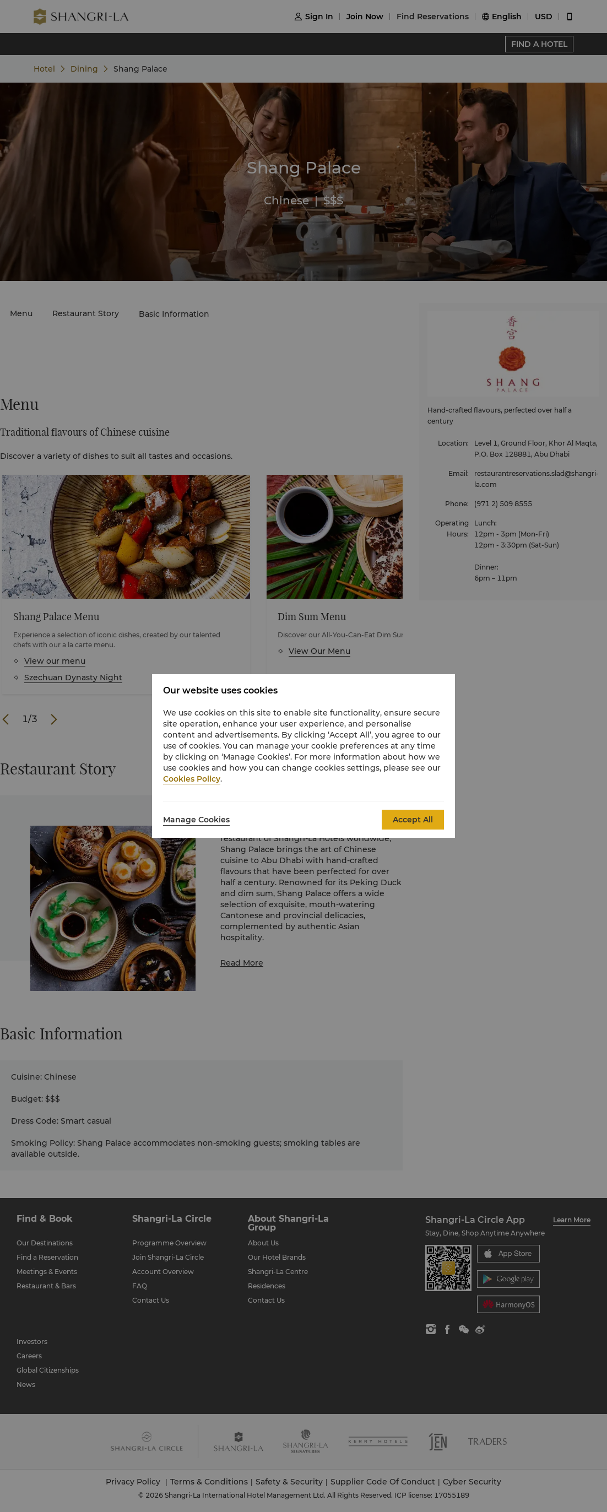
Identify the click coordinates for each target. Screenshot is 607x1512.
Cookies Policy (191, 779)
